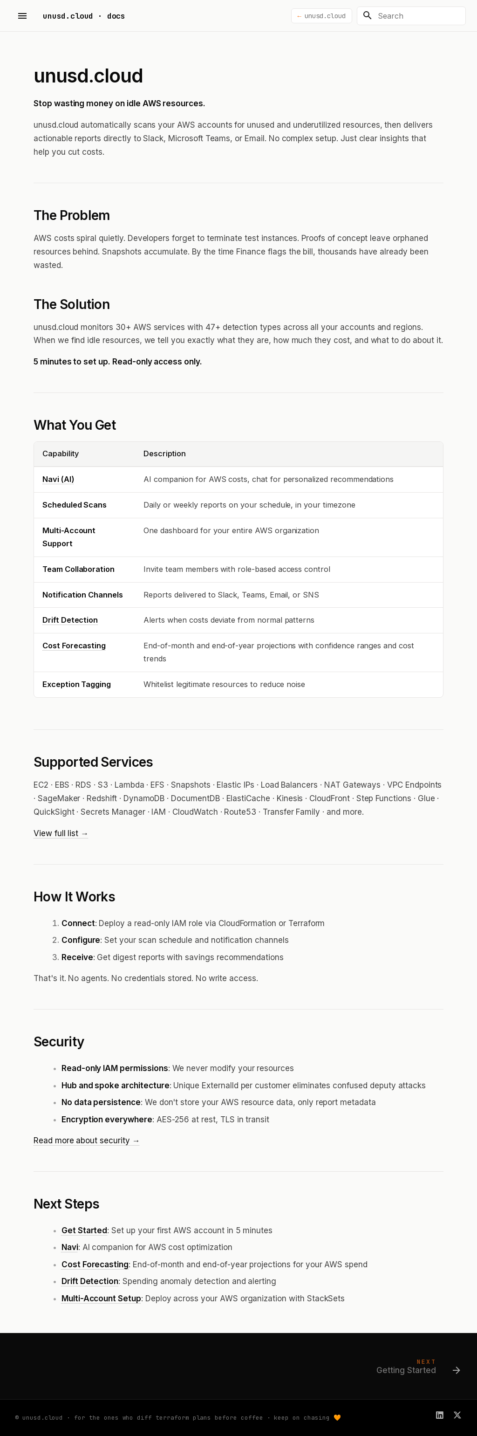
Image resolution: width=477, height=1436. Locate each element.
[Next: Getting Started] (415, 1368)
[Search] (411, 16)
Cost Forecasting (74, 645)
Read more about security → (87, 1140)
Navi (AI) (58, 479)
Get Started (84, 1230)
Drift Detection (70, 620)
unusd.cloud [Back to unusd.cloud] (325, 16)
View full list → (61, 833)
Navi (69, 1247)
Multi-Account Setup (101, 1298)
